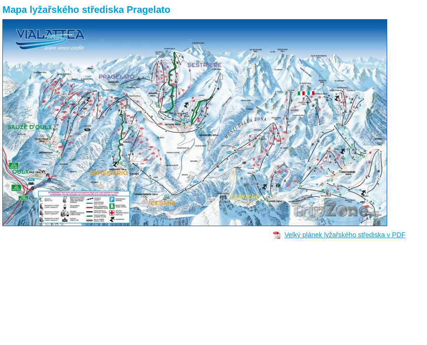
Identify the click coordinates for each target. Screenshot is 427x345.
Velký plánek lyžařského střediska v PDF (345, 235)
